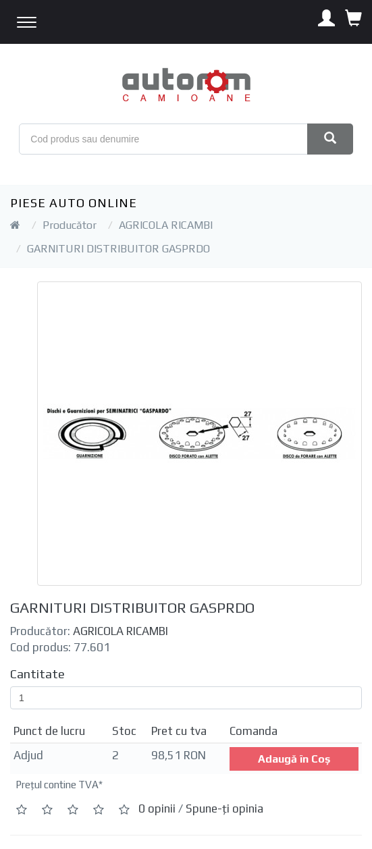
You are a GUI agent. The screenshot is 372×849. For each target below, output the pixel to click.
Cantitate (37, 674)
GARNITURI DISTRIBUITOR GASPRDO (118, 248)
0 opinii (157, 809)
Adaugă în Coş (294, 758)
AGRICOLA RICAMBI (166, 225)
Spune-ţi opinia (224, 809)
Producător (70, 225)
